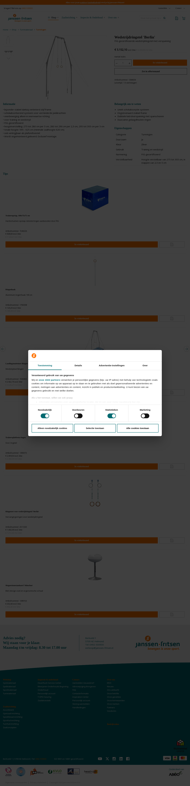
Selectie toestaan (95, 428)
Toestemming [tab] (45, 365)
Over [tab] (145, 365)
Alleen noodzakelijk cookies (52, 428)
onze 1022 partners (49, 380)
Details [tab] (78, 365)
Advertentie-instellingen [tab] (112, 365)
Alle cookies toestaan (137, 428)
